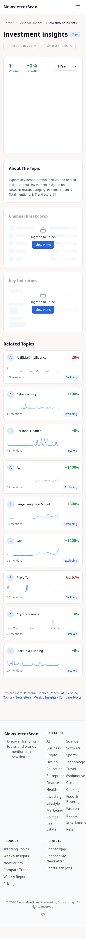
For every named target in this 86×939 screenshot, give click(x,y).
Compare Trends (16, 869)
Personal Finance (30, 23)
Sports (71, 755)
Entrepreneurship (60, 775)
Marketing (54, 810)
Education (54, 768)
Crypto (51, 755)
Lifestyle (53, 803)
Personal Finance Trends (41, 693)
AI (48, 741)
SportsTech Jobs (59, 868)
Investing (54, 796)
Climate (72, 782)
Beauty (72, 815)
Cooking (73, 789)
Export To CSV (22, 46)
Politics (52, 817)
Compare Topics (70, 697)
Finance (52, 782)
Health (51, 789)
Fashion (72, 808)
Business (53, 748)
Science (72, 741)
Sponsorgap (56, 849)
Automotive (75, 775)
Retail (70, 829)
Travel (71, 768)
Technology (75, 762)
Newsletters (23, 697)
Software (73, 748)
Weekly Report (15, 876)
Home (7, 23)
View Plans (43, 245)
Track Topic (59, 46)
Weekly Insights (45, 697)
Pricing (9, 883)
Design (52, 762)
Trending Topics (16, 849)
